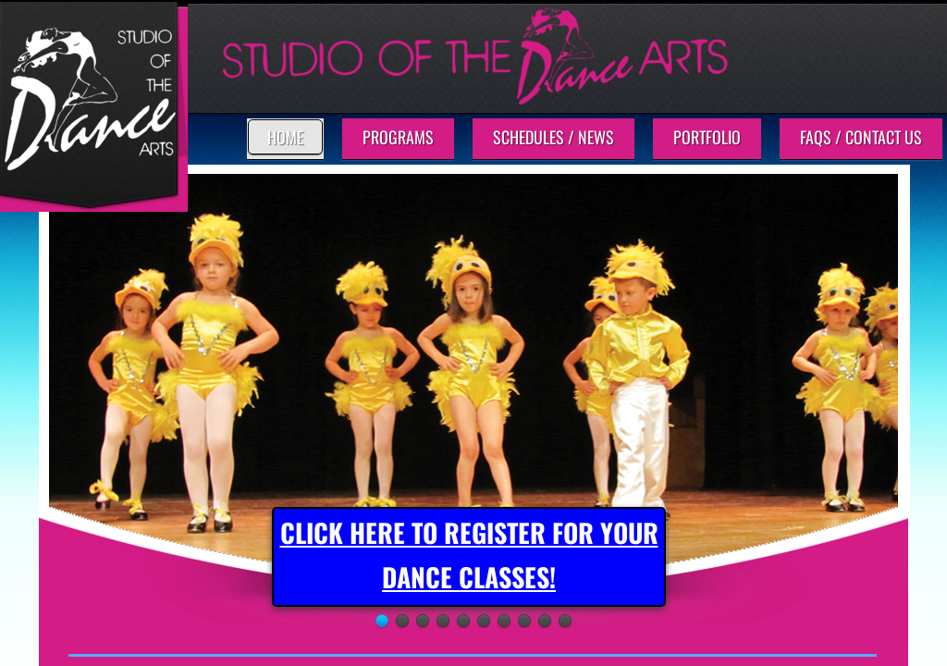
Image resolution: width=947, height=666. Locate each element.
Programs (398, 137)
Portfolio (707, 137)
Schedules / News (553, 137)
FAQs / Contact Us (861, 137)
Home (285, 137)
